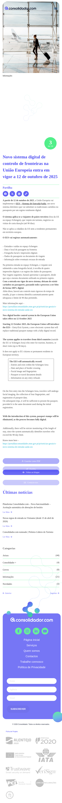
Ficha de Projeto (12, 732)
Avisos (6, 584)
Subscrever (18, 709)
